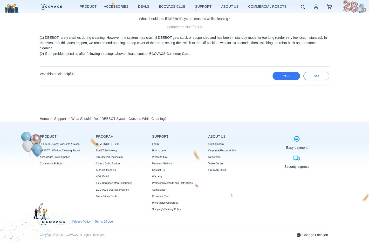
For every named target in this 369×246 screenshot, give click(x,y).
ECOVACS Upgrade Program (112, 189)
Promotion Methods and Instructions (172, 182)
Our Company (216, 143)
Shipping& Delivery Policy (166, 209)
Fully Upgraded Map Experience (114, 182)
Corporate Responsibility (222, 150)
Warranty (157, 176)
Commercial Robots (51, 163)
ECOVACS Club (217, 169)
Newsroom (214, 156)
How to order (159, 150)
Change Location (312, 235)
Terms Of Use (104, 221)
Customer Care (160, 196)
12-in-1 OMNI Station (108, 163)
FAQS (155, 143)
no (316, 76)
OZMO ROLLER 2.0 (107, 143)
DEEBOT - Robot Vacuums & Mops (60, 143)
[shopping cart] (329, 6)
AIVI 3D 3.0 (102, 176)
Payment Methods (162, 163)
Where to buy (159, 156)
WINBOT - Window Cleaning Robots (60, 150)
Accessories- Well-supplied (55, 156)
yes (286, 76)
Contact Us (158, 169)
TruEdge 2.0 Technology (109, 156)
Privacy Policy (81, 221)
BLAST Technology (106, 150)
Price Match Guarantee (165, 202)
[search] (302, 7)
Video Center (215, 163)
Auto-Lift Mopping (106, 169)
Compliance (158, 189)
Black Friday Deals (106, 196)
